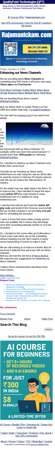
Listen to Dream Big (26, 427)
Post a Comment (7, 314)
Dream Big (46, 424)
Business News (16, 93)
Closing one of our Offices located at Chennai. (25, 289)
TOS (28, 441)
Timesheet (21, 433)
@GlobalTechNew (9, 157)
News (17, 278)
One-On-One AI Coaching (38, 23)
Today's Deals (7, 433)
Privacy (12, 441)
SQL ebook (45, 433)
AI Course (5, 424)
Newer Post (6, 319)
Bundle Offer (18, 424)
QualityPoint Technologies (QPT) (23, 2)
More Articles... (7, 275)
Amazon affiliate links (39, 444)
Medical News (32, 93)
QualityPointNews (41, 109)
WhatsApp (37, 441)
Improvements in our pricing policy (20, 291)
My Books (26, 25)
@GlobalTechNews (9, 101)
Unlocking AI (33, 424)
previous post (25, 115)
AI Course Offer (16, 17)
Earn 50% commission (12, 23)
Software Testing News (24, 90)
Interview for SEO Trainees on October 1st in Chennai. (28, 300)
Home (27, 319)
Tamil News (45, 93)
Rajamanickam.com (35, 17)
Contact (48, 441)
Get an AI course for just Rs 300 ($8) (26, 336)
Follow (21, 441)
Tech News (6, 90)
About (4, 441)
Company (10, 278)
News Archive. (41, 255)
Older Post (47, 319)
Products (33, 433)
